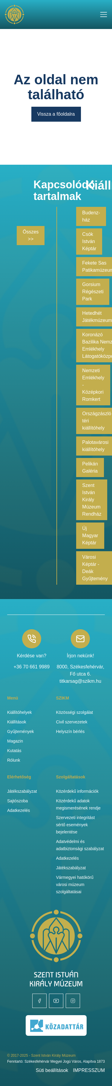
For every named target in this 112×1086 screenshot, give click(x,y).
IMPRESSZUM (89, 1070)
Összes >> (31, 235)
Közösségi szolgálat (74, 712)
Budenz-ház (91, 216)
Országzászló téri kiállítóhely (96, 420)
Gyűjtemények (20, 731)
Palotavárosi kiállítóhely (95, 446)
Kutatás (14, 750)
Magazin (15, 741)
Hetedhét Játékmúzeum (97, 317)
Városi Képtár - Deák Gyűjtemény (95, 568)
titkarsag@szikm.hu (80, 681)
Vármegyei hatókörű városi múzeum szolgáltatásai (74, 884)
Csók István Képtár (89, 241)
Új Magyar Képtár (90, 535)
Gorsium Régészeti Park (92, 291)
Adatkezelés (18, 810)
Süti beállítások (52, 1070)
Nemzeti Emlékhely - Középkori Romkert (93, 385)
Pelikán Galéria (90, 467)
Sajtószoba (17, 800)
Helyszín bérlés (70, 731)
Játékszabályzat (22, 791)
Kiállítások (16, 722)
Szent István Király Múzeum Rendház (91, 500)
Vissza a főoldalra (56, 114)
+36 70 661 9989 (31, 666)
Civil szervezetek (72, 722)
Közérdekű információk (77, 791)
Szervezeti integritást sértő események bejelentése (75, 824)
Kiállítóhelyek (19, 712)
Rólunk (13, 760)
